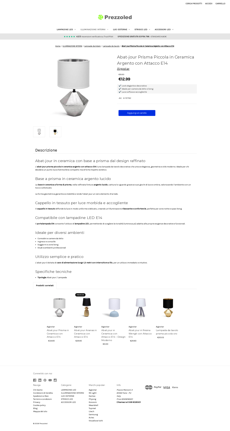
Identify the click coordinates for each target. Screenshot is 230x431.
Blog (35, 408)
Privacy (36, 402)
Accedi (208, 3)
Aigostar (93, 390)
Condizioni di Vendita (43, 393)
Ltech (91, 411)
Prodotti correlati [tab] (45, 285)
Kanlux (92, 396)
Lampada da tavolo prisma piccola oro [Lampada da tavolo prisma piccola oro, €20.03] (167, 332)
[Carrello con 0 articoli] (220, 3)
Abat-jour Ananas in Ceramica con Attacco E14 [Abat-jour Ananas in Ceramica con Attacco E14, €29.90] (85, 333)
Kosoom (93, 402)
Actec (91, 417)
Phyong (92, 399)
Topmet (92, 408)
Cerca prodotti (194, 3)
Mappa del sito (40, 411)
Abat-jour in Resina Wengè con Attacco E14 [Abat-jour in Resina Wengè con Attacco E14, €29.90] (140, 333)
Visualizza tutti (96, 420)
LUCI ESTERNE (121, 29)
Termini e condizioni (42, 399)
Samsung (93, 414)
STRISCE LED (142, 29)
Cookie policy (39, 405)
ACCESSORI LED (164, 29)
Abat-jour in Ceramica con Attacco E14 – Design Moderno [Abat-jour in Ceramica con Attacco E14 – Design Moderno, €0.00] (113, 335)
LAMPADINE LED (66, 29)
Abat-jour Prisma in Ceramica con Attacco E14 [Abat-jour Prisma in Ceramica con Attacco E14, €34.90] (58, 333)
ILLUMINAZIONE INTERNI (94, 29)
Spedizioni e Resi (41, 396)
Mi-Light (93, 393)
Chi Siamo (38, 390)
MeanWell (93, 405)
